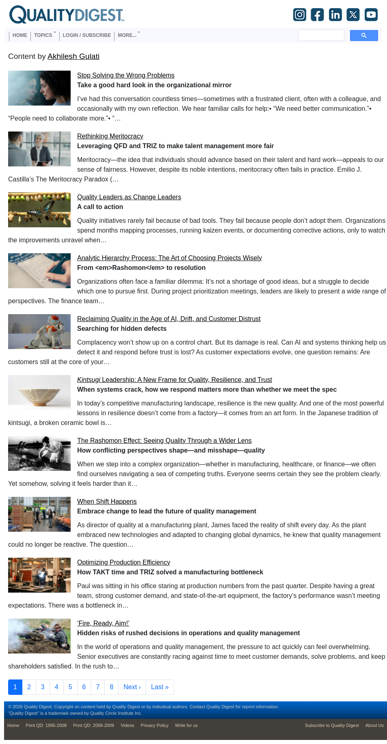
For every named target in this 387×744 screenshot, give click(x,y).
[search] (320, 35)
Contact (197, 706)
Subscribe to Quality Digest (332, 725)
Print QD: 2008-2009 (93, 725)
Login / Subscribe (87, 35)
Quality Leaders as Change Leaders (129, 197)
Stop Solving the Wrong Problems (126, 75)
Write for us (186, 725)
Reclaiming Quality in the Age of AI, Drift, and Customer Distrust (169, 318)
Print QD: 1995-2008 (46, 725)
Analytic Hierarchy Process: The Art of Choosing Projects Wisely (169, 257)
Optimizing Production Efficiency (123, 562)
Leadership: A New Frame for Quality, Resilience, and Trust (174, 379)
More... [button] (127, 35)
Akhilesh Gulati (73, 56)
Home (20, 35)
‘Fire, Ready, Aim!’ (103, 623)
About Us (374, 725)
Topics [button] (43, 35)
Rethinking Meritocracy (110, 136)
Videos (127, 725)
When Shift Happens (107, 501)
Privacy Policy (155, 725)
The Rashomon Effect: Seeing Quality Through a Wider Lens (164, 440)
